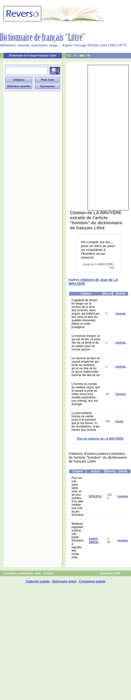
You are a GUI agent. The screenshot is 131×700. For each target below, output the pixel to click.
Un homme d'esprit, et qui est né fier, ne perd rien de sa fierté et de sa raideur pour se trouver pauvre (86, 342)
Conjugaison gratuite (92, 581)
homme (120, 313)
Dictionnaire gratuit (64, 581)
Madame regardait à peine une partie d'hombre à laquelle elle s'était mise (78, 540)
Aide (38, 573)
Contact (48, 573)
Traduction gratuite (38, 581)
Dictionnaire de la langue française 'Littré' (33, 55)
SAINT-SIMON (93, 540)
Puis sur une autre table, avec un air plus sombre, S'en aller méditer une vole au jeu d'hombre (78, 496)
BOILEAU (95, 496)
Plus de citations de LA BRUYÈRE (100, 438)
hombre (123, 496)
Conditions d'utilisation (18, 573)
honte (119, 421)
